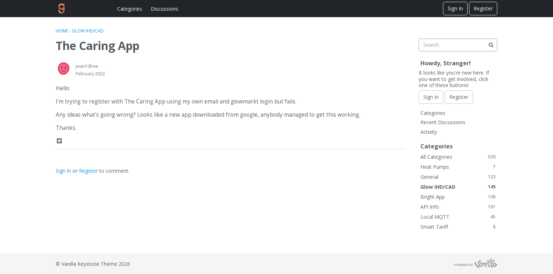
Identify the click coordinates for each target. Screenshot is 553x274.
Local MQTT (457, 216)
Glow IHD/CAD (457, 186)
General (457, 176)
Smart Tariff (457, 226)
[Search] (490, 45)
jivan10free (87, 66)
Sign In (455, 8)
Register (483, 8)
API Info (457, 206)
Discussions (164, 8)
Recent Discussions (442, 122)
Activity (428, 131)
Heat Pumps (457, 166)
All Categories (457, 156)
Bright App (457, 196)
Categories (129, 8)
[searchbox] (458, 45)
